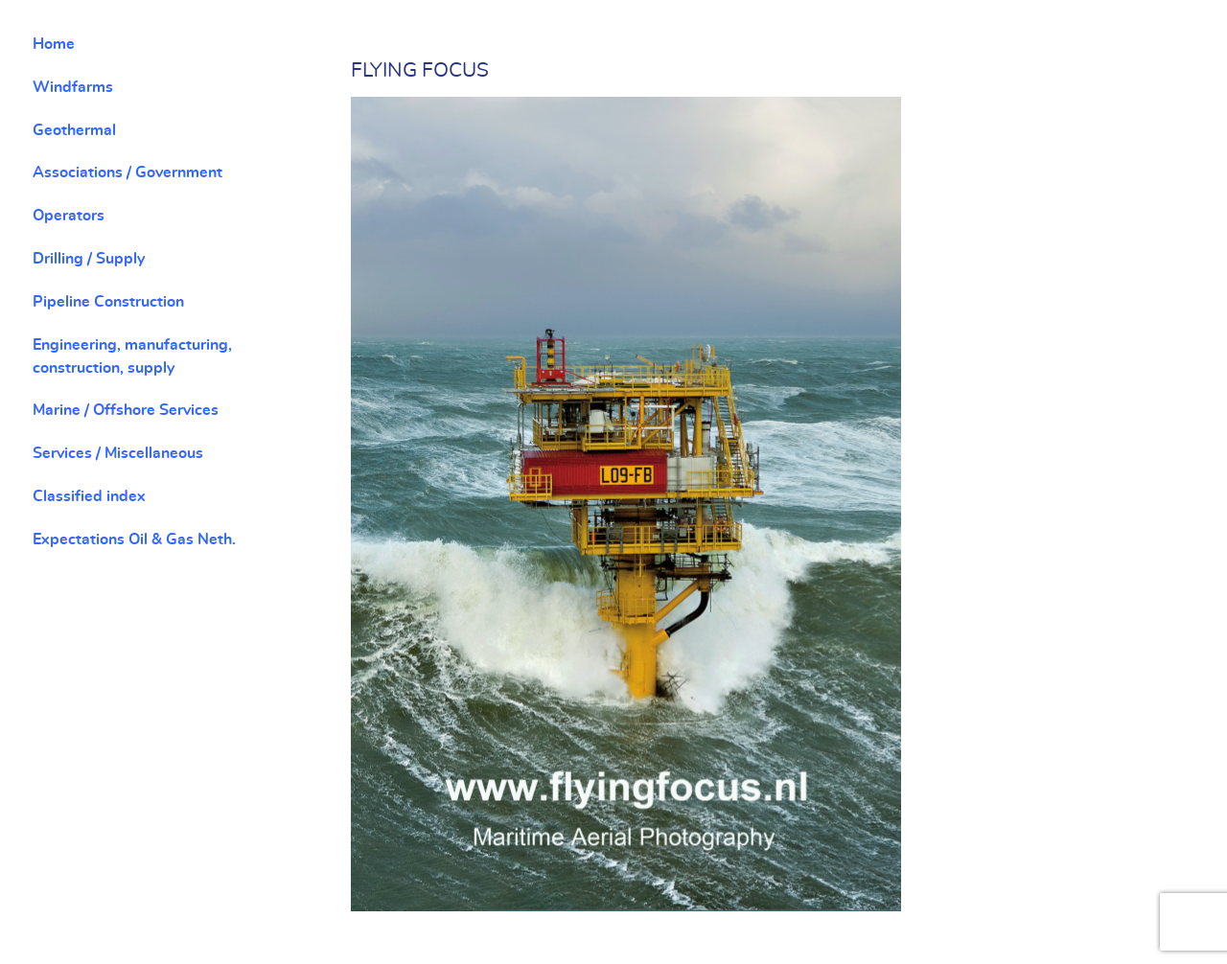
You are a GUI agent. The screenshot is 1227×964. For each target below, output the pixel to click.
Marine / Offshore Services (126, 410)
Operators (68, 215)
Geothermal (74, 130)
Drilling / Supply (89, 258)
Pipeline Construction (108, 302)
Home (54, 44)
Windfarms (73, 87)
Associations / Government (127, 172)
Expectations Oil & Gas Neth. (134, 539)
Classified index (89, 496)
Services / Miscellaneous (118, 453)
